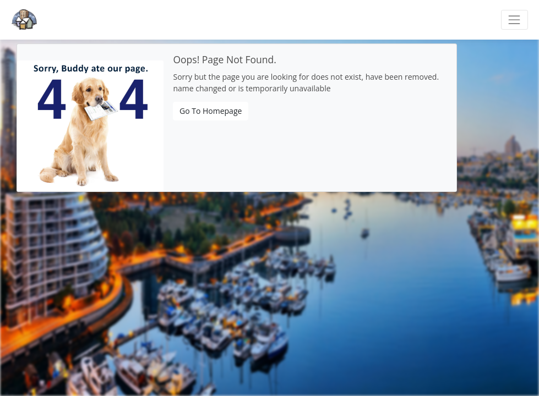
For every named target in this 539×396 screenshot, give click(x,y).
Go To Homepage (210, 111)
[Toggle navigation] (514, 19)
